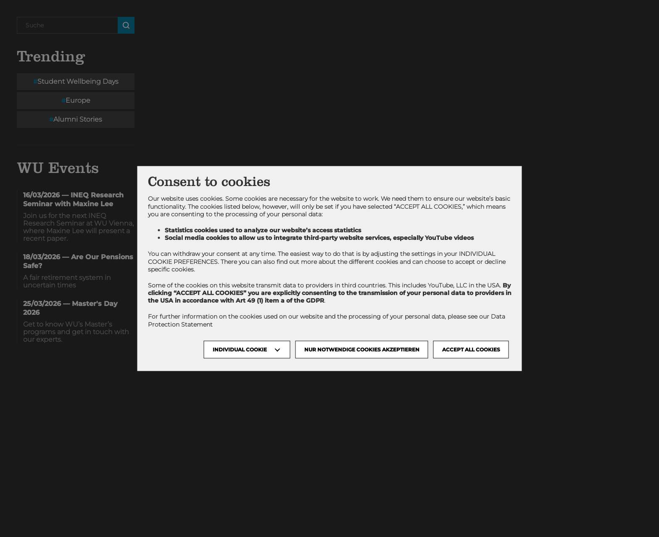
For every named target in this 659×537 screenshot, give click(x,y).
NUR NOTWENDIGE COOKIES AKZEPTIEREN (361, 349)
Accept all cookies (471, 349)
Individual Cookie (240, 349)
